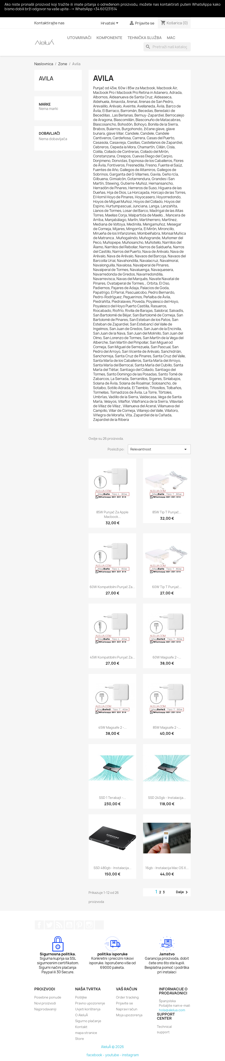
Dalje (182, 892)
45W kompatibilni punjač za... (112, 657)
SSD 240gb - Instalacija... (167, 797)
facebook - (96, 1055)
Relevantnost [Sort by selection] (159, 449)
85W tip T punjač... (166, 512)
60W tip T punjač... (167, 587)
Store (79, 1038)
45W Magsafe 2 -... (112, 727)
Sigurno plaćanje (88, 1021)
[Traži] (167, 46)
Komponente (109, 37)
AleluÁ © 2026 (112, 1046)
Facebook (39, 924)
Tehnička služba (145, 37)
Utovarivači (79, 37)
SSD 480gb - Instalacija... (112, 868)
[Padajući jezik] (110, 23)
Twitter (49, 924)
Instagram (89, 924)
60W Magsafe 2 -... (167, 657)
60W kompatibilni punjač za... (112, 587)
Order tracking (127, 997)
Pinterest (79, 924)
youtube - (113, 1055)
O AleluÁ (81, 1015)
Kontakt (81, 1027)
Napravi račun (126, 1009)
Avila (46, 78)
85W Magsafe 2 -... (167, 727)
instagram (130, 1055)
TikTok (99, 924)
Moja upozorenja (129, 1015)
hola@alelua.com (172, 1010)
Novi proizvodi (45, 1003)
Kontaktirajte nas (49, 22)
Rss (59, 924)
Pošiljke (81, 997)
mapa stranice (86, 1033)
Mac (171, 37)
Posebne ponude (47, 997)
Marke (45, 104)
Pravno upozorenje (90, 1003)
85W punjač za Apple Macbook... (112, 514)
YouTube (69, 924)
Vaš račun (126, 988)
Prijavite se (124, 1003)
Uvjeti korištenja (87, 1009)
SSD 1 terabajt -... (112, 797)
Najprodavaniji (45, 1009)
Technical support (164, 1029)
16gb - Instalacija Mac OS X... (167, 868)
